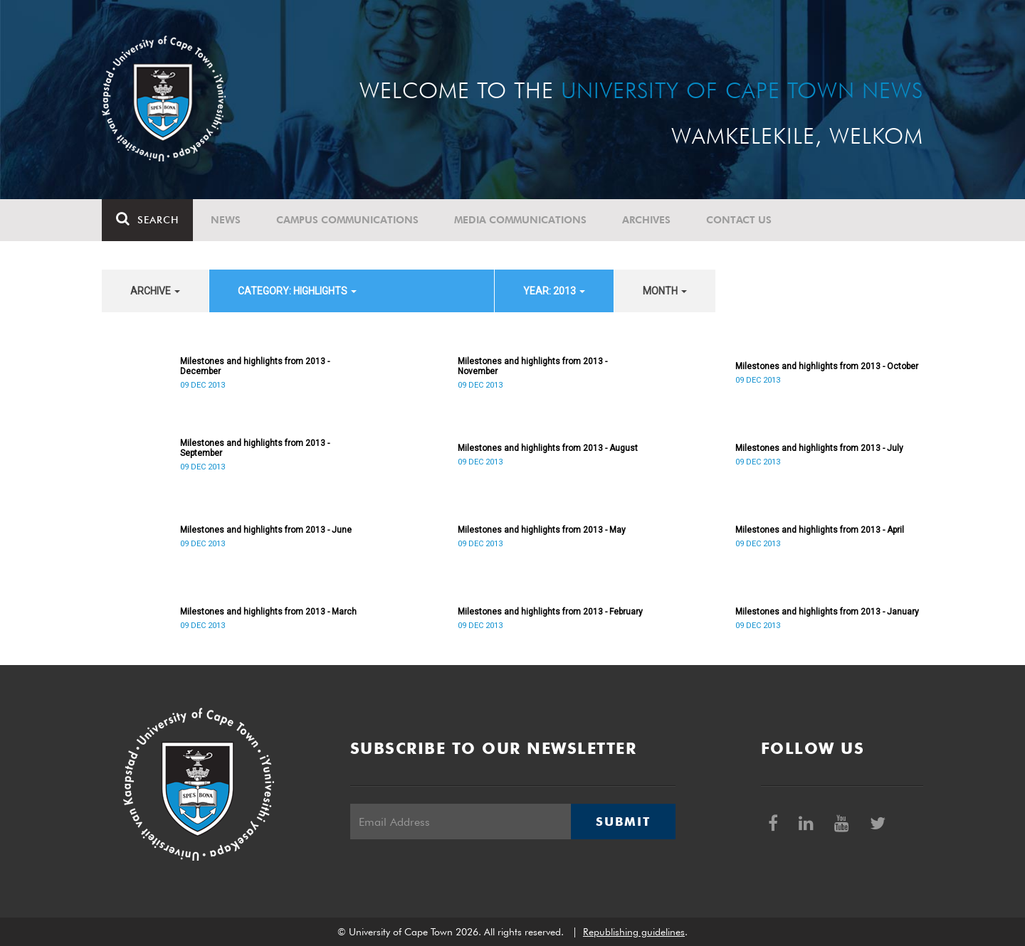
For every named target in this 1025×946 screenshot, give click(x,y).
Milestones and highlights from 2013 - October (826, 366)
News (226, 219)
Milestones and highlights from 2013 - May (542, 530)
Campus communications (347, 219)
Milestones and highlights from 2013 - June (266, 530)
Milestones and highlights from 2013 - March (268, 612)
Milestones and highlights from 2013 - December (255, 366)
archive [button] (155, 291)
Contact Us (739, 219)
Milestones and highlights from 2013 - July (819, 448)
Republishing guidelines (634, 931)
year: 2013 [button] (554, 291)
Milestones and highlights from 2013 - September (255, 448)
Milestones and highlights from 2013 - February (550, 612)
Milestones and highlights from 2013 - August (548, 448)
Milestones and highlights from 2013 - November (532, 366)
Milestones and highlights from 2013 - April (819, 530)
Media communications (520, 219)
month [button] (665, 291)
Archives (646, 219)
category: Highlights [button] (297, 291)
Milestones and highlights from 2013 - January (827, 612)
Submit (623, 821)
